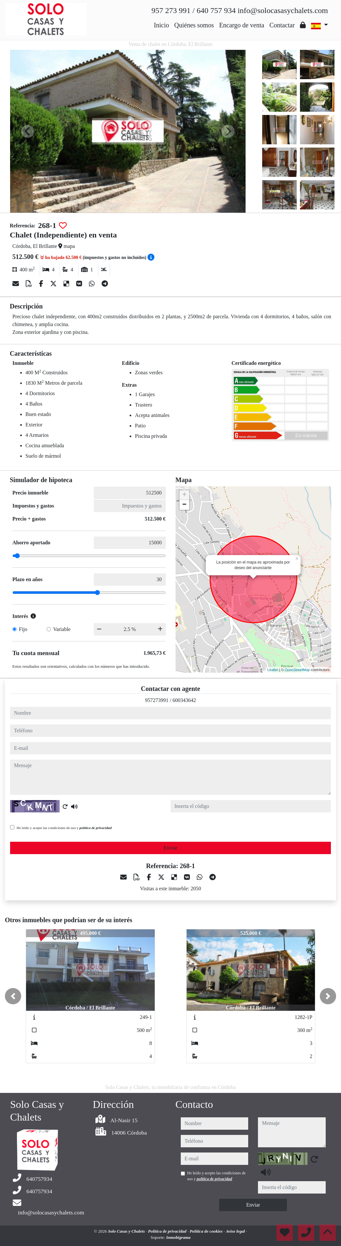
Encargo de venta (241, 25)
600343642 (184, 700)
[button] (13, 996)
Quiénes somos (194, 25)
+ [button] (184, 495)
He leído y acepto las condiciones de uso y (64, 828)
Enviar (170, 848)
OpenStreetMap (297, 670)
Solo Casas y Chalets (127, 1231)
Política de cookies (206, 1231)
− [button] (184, 505)
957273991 (156, 700)
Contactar (282, 25)
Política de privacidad (167, 1231)
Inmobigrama (178, 1237)
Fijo (23, 629)
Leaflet (272, 670)
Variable (61, 629)
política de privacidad (95, 828)
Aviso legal (236, 1231)
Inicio (161, 25)
